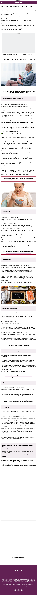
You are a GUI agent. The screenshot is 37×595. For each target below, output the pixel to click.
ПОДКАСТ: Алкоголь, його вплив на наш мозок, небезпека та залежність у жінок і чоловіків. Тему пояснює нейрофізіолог (18, 400)
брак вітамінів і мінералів (15, 122)
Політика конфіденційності (15, 573)
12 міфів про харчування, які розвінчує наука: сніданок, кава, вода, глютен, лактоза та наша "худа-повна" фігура (18, 252)
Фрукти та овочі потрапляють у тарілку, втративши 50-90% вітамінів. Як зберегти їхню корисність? (18, 179)
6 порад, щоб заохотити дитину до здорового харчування (15, 448)
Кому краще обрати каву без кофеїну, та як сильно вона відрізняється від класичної (18, 376)
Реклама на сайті (6, 573)
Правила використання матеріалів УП (26, 573)
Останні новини (6, 517)
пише (26, 28)
